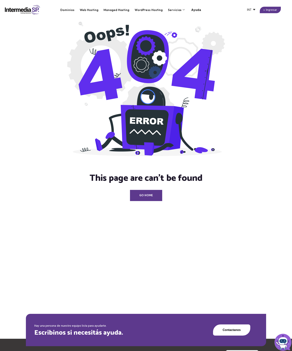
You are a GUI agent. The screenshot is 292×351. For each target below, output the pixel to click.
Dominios (67, 10)
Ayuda (196, 10)
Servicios (176, 10)
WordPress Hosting (149, 10)
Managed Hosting (116, 10)
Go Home (146, 195)
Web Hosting (89, 10)
